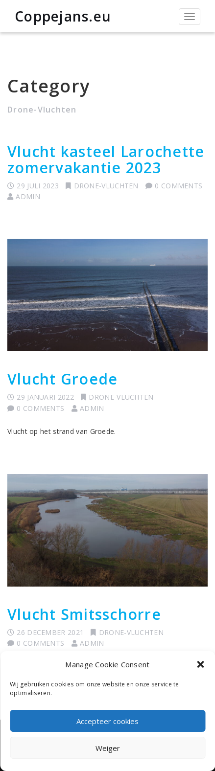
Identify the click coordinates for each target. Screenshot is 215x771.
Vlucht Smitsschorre (84, 614)
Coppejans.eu (63, 16)
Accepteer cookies (107, 721)
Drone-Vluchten (106, 185)
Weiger (108, 748)
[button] (200, 664)
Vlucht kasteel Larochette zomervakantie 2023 (105, 159)
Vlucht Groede (62, 379)
